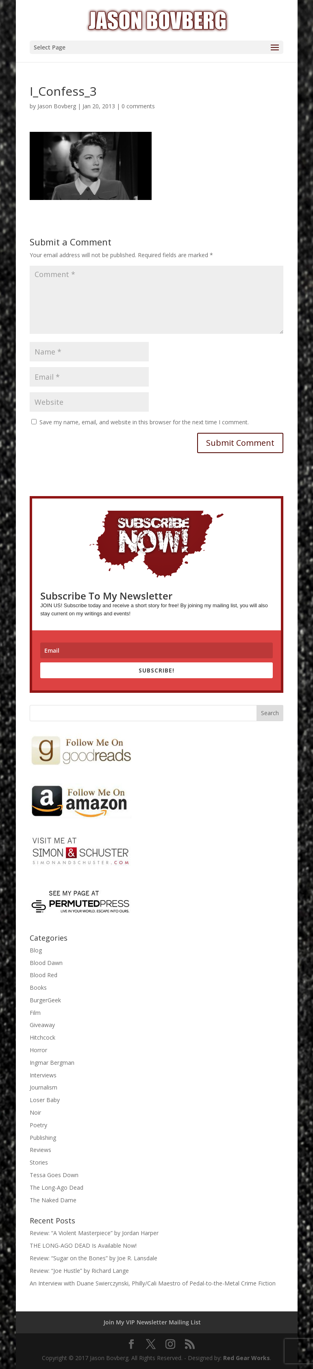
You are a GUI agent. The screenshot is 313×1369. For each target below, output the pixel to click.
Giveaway (42, 1025)
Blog (36, 950)
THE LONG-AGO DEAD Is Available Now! (83, 1245)
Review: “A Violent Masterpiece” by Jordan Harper (94, 1233)
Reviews (40, 1150)
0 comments (138, 106)
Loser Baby (45, 1100)
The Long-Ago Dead (56, 1187)
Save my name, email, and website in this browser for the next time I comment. (144, 422)
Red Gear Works (246, 1358)
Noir (35, 1112)
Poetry (38, 1125)
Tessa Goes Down (54, 1175)
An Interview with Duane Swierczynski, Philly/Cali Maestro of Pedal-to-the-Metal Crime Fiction (153, 1283)
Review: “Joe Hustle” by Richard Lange (79, 1270)
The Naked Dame (53, 1200)
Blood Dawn (46, 963)
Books (38, 987)
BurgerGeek (45, 1000)
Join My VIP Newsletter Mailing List (152, 1322)
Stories (39, 1162)
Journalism (43, 1087)
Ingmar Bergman (52, 1062)
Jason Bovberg (56, 106)
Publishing (43, 1137)
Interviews (43, 1075)
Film (35, 1013)
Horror (38, 1050)
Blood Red (43, 975)
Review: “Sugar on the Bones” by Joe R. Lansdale (93, 1258)
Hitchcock (42, 1037)
